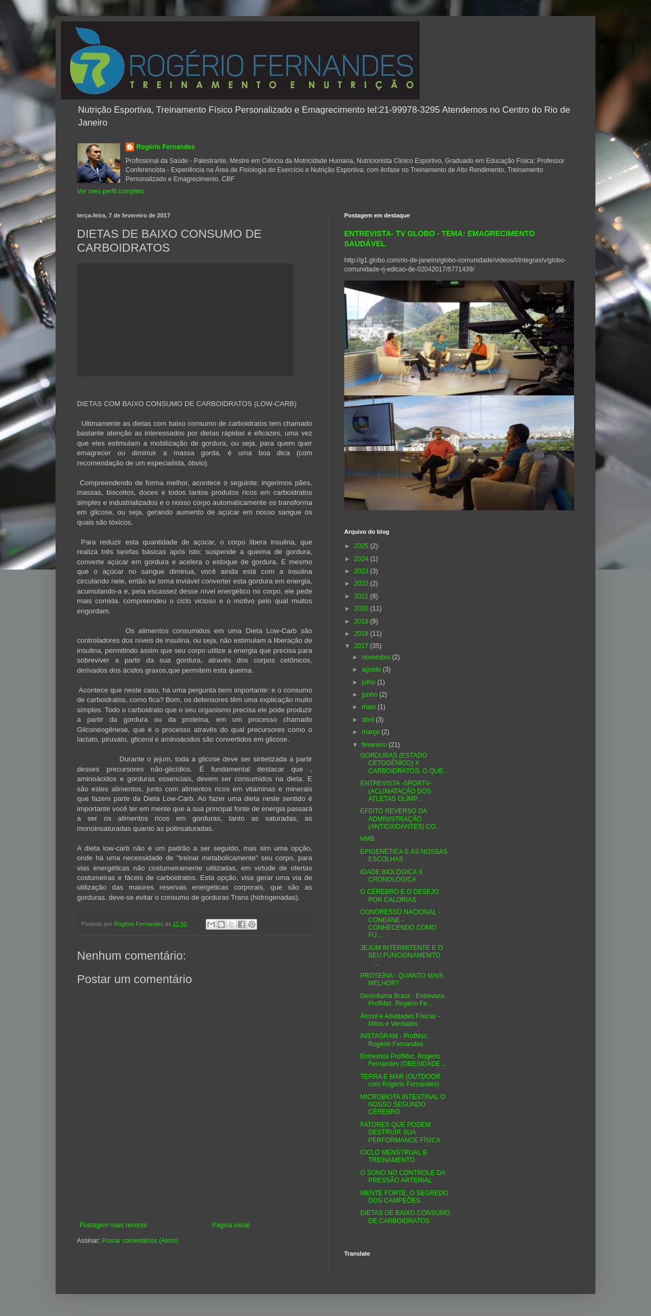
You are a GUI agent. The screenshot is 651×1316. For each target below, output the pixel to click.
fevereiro (375, 745)
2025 (362, 546)
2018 (362, 633)
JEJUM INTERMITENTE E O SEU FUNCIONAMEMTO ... (403, 955)
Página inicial (231, 1225)
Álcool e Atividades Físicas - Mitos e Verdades (400, 1020)
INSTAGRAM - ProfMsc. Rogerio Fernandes (394, 1039)
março (372, 732)
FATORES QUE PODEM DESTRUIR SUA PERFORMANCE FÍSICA (400, 1132)
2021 (362, 596)
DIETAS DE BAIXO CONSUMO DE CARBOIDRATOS (405, 1216)
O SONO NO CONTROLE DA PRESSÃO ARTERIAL (402, 1176)
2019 (362, 621)
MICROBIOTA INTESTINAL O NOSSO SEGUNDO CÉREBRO (402, 1104)
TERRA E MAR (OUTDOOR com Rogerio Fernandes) (400, 1080)
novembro (377, 657)
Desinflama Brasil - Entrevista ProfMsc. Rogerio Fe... (402, 999)
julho (369, 682)
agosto (372, 669)
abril (369, 719)
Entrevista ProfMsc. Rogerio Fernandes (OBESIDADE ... (403, 1060)
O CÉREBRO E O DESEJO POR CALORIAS (399, 895)
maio (369, 707)
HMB (367, 839)
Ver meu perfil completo (110, 191)
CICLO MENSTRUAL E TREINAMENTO (393, 1156)
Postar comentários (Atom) (140, 1240)
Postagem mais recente (113, 1225)
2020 (362, 608)
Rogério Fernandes (165, 147)
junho (370, 694)
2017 (362, 646)
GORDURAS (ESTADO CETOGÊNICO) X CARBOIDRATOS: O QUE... (404, 763)
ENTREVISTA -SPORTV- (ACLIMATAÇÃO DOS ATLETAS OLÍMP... (396, 791)
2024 (362, 559)
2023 (362, 571)
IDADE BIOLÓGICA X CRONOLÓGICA (391, 875)
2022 (362, 583)
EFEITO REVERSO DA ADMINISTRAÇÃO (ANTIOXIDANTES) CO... (400, 818)
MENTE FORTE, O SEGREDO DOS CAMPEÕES (404, 1196)
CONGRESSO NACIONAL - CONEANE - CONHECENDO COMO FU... (400, 923)
